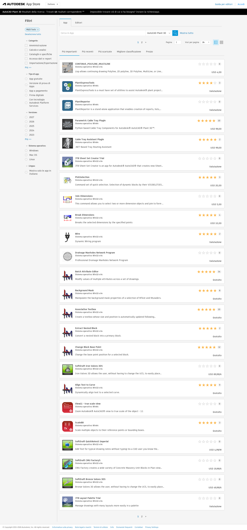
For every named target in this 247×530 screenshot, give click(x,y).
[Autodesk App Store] (21, 4)
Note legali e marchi (83, 527)
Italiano (53, 4)
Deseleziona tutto (33, 34)
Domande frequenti (124, 527)
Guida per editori (224, 4)
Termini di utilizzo (101, 527)
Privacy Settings (151, 527)
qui (157, 11)
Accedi (241, 4)
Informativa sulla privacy (62, 527)
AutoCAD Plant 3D (12, 11)
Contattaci (139, 527)
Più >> (28, 67)
